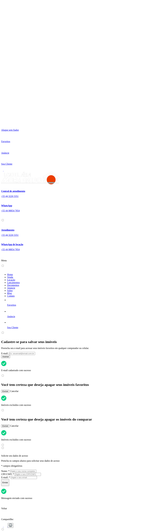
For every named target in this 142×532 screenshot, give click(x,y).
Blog (9, 293)
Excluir (5, 391)
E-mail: (4, 353)
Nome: (5, 471)
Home (10, 274)
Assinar (5, 357)
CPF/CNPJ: (7, 474)
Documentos (13, 285)
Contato (11, 296)
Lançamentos (13, 282)
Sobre (10, 290)
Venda (10, 277)
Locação (11, 280)
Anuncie (11, 288)
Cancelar (14, 391)
